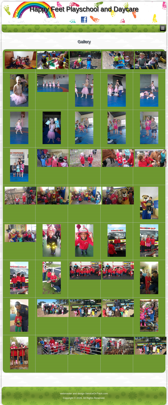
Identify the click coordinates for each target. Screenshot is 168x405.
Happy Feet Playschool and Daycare (84, 9)
